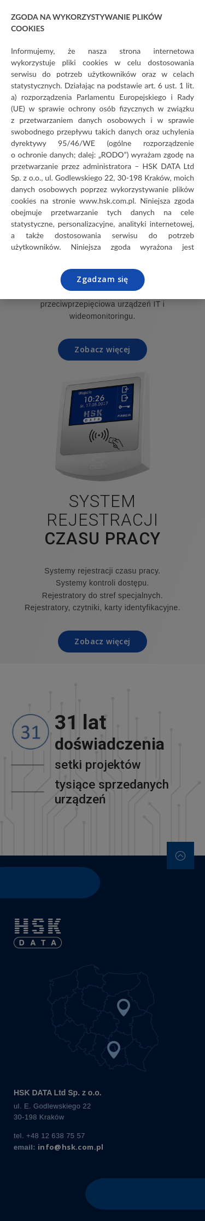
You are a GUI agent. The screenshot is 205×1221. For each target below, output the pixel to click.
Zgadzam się (102, 279)
